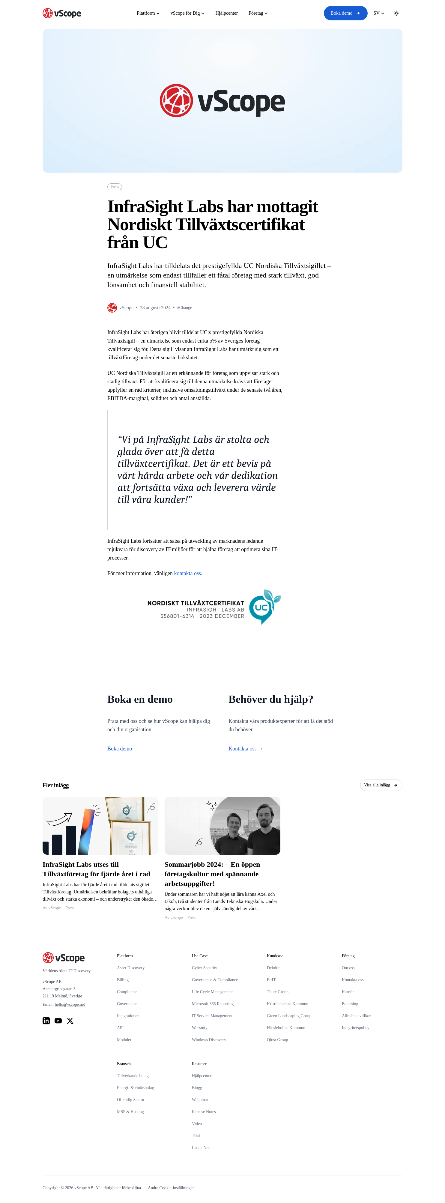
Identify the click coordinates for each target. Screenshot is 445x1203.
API (120, 1028)
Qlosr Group (277, 1040)
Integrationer (128, 1016)
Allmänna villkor (356, 1016)
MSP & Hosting (130, 1111)
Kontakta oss (353, 980)
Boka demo (345, 13)
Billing (123, 980)
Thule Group (277, 992)
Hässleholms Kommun (286, 1028)
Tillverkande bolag (133, 1076)
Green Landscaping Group (289, 1016)
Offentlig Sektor (130, 1100)
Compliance (127, 992)
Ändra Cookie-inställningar (171, 1188)
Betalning (350, 1004)
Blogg (197, 1088)
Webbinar (200, 1100)
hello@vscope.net (70, 1004)
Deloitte (273, 968)
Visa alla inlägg (381, 785)
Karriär (348, 992)
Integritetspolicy (355, 1028)
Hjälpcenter (201, 1076)
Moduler (124, 1040)
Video (197, 1123)
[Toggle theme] (396, 13)
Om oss (348, 968)
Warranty (200, 1028)
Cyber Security (204, 968)
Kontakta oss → (245, 749)
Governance (127, 1004)
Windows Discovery (209, 1040)
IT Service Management (212, 1016)
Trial (196, 1135)
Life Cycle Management (212, 992)
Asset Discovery (131, 968)
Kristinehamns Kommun (287, 1004)
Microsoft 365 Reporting (213, 1004)
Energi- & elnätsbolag (135, 1088)
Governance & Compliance (215, 980)
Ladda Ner (201, 1147)
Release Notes (204, 1111)
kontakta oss (187, 573)
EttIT (271, 980)
